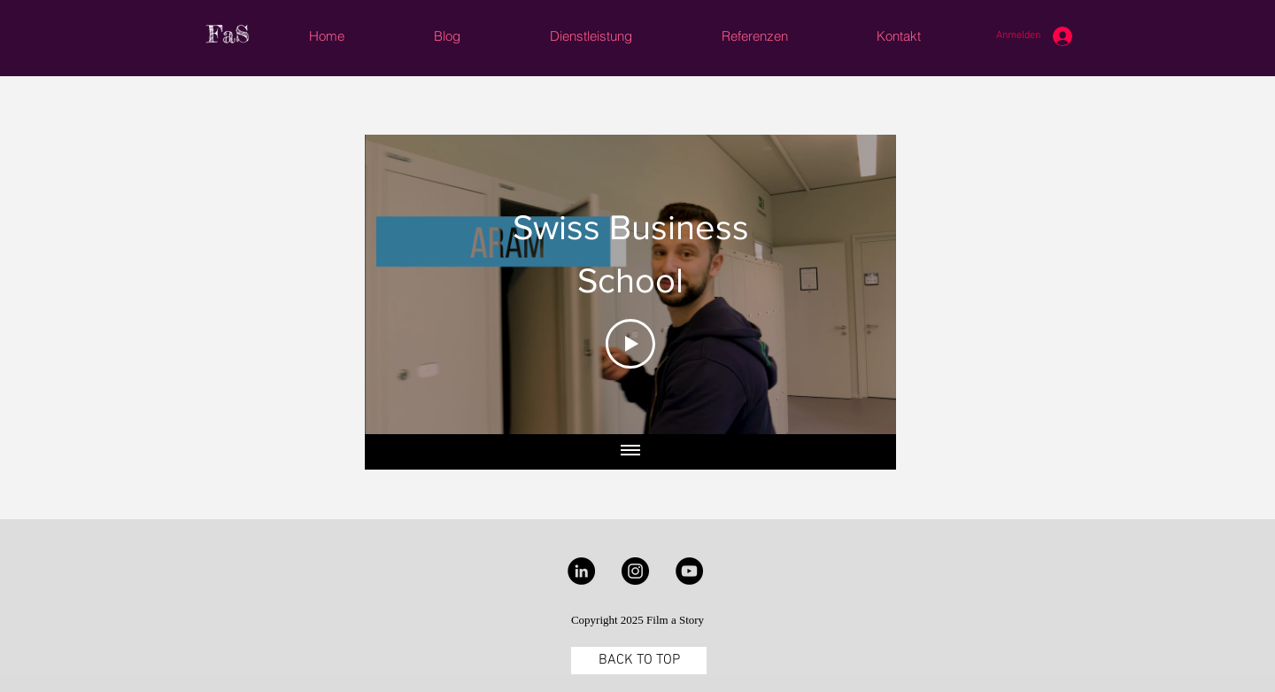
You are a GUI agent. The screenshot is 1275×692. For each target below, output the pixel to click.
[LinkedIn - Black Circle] (581, 571)
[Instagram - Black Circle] (635, 571)
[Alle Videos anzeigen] (630, 452)
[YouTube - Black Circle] (689, 571)
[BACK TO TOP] (639, 660)
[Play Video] (630, 344)
